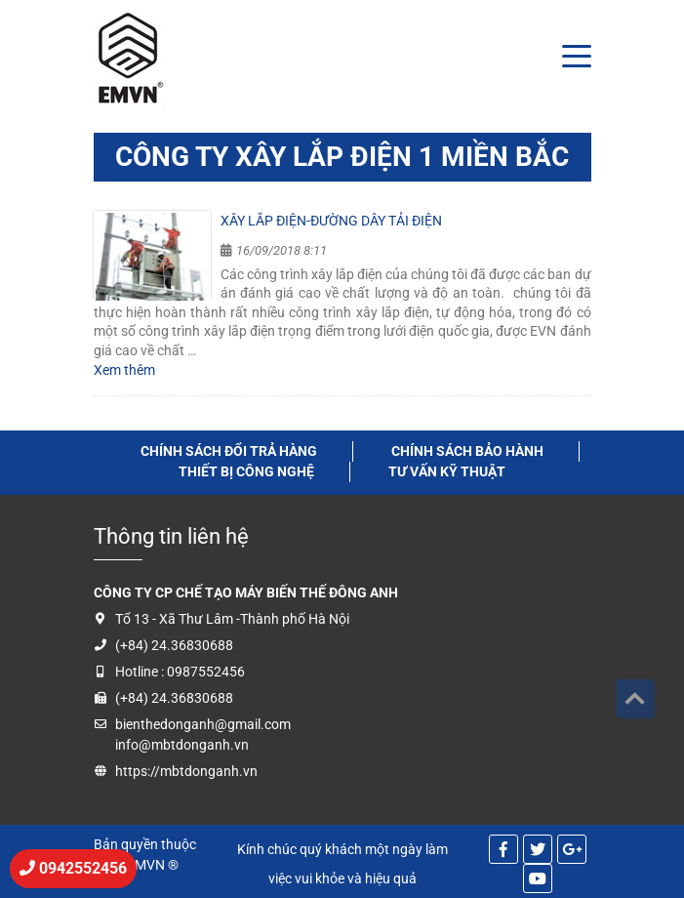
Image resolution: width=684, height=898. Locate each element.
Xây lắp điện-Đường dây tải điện (331, 220)
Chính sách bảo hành (467, 451)
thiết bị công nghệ (246, 471)
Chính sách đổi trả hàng (229, 451)
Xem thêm (124, 370)
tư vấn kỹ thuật (446, 471)
